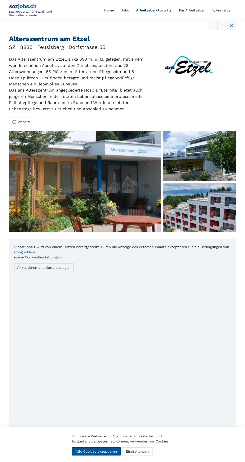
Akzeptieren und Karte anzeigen (43, 268)
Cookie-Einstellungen (42, 257)
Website (21, 122)
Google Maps (25, 252)
